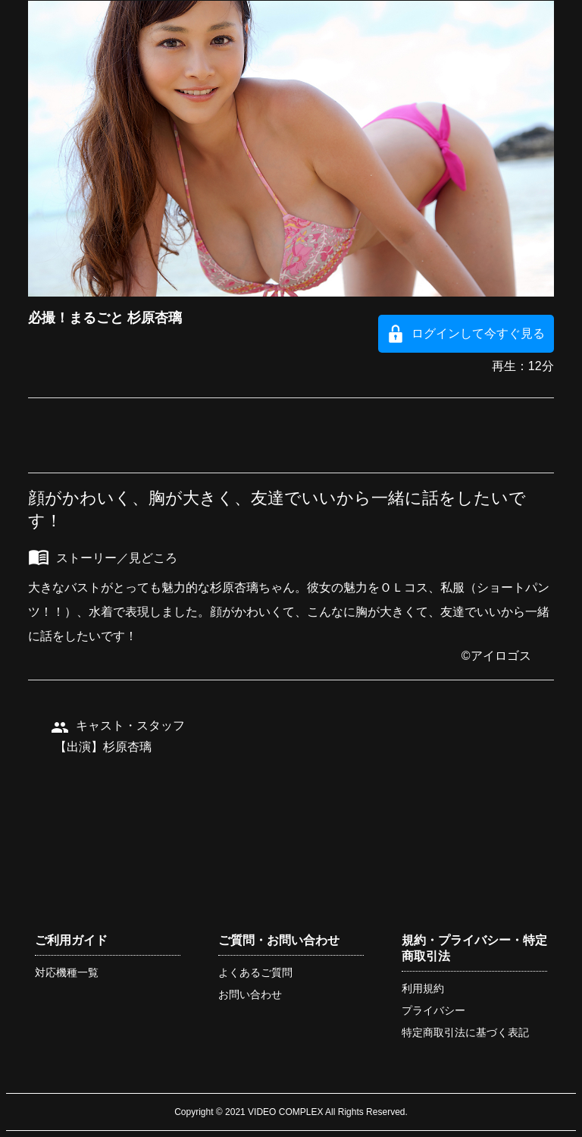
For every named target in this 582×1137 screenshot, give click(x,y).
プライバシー (433, 1010)
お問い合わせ (250, 994)
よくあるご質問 (255, 972)
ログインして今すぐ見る (478, 333)
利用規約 (423, 988)
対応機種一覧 (67, 972)
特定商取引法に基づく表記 (465, 1032)
